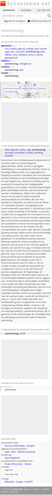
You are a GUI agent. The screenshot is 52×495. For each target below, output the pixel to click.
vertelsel (9, 155)
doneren (5, 492)
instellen (45, 489)
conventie (20, 51)
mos (7, 48)
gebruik (21, 48)
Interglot (30, 445)
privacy (27, 489)
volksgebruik (25, 63)
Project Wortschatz (14, 463)
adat (21, 69)
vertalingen (26, 10)
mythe (4, 72)
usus (15, 54)
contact (36, 489)
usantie (39, 54)
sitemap (14, 492)
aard (37, 48)
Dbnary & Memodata (15, 445)
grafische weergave (14, 20)
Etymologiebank (12, 457)
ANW (7, 451)
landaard (22, 54)
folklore (5, 60)
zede (42, 51)
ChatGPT (29, 481)
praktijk (29, 48)
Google (19, 481)
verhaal (29, 152)
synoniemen (9, 10)
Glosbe (27, 463)
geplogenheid (11, 57)
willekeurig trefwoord (39, 20)
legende (14, 149)
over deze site (43, 10)
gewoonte (6, 45)
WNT (13, 451)
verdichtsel (19, 152)
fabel (7, 149)
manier (43, 48)
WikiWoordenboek (26, 451)
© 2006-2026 (11, 489)
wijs (12, 51)
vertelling (38, 152)
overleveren (10, 389)
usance (31, 54)
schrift (22, 333)
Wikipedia (9, 481)
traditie (13, 48)
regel (7, 51)
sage (28, 149)
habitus (8, 54)
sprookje (9, 152)
